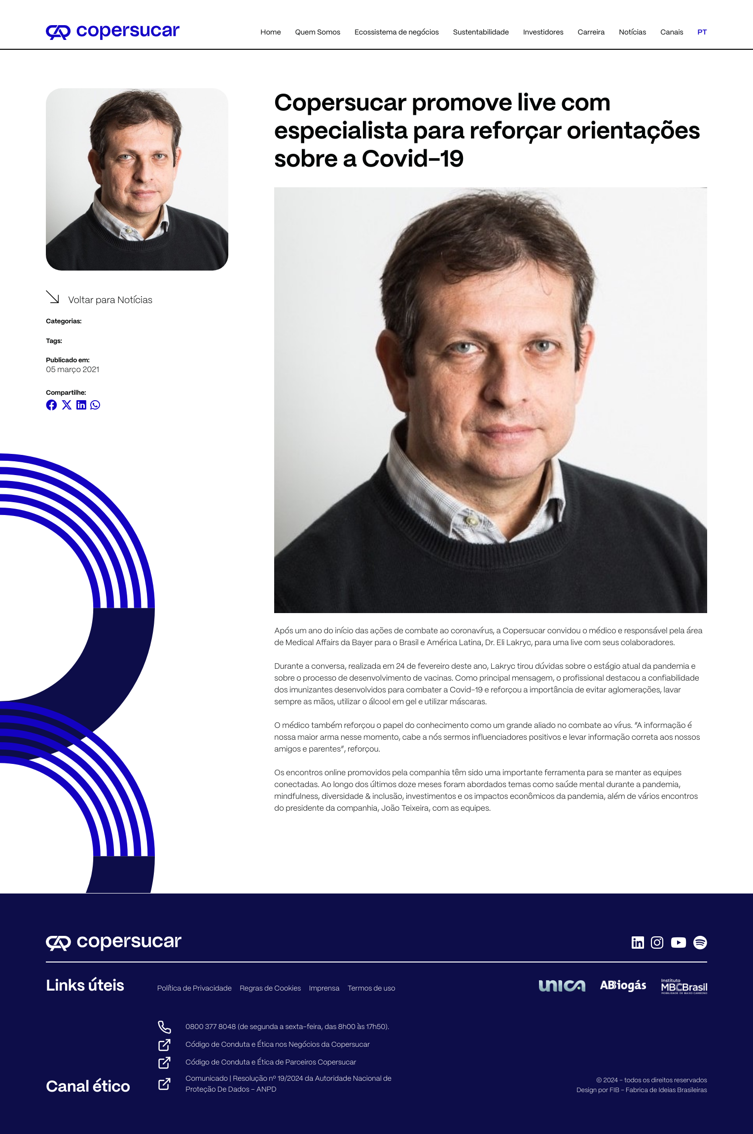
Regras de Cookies (270, 988)
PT (702, 32)
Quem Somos (318, 32)
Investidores (543, 32)
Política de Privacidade (194, 988)
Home (270, 32)
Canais (671, 32)
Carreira (591, 32)
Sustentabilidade (481, 32)
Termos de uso (371, 988)
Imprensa (324, 988)
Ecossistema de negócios (397, 32)
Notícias (632, 32)
